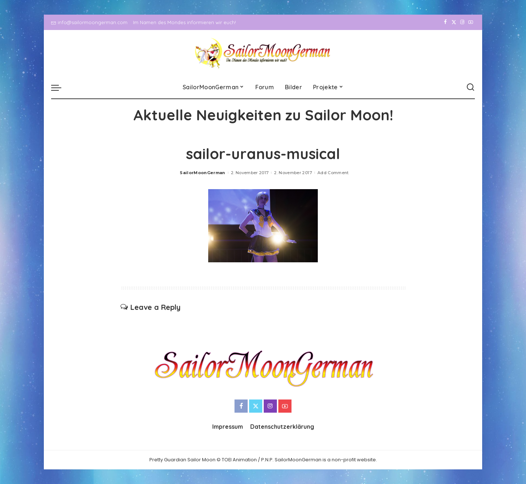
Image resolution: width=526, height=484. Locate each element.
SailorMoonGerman (202, 172)
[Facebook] (445, 22)
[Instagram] (462, 22)
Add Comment (333, 172)
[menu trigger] (60, 87)
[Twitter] (454, 22)
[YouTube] (470, 22)
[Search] (470, 87)
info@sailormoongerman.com (89, 22)
